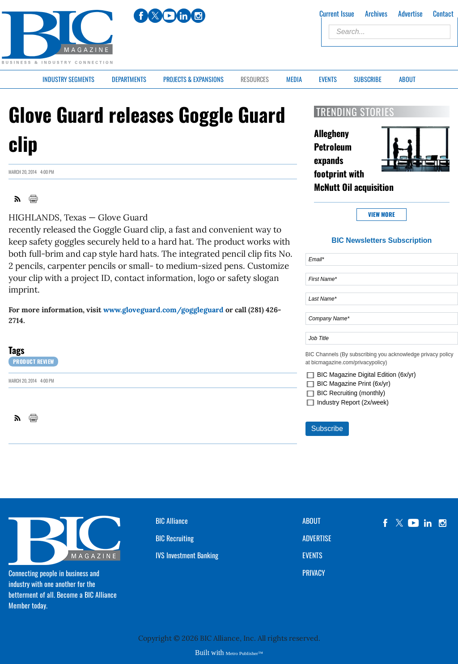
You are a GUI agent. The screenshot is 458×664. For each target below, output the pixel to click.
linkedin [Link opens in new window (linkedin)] (184, 16)
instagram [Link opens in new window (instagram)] (198, 16)
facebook (385, 523)
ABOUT (311, 520)
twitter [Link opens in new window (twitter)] (155, 16)
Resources (255, 79)
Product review (33, 361)
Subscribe (368, 79)
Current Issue (336, 13)
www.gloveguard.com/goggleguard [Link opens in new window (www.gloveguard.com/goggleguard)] (163, 309)
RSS (18, 199)
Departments (129, 79)
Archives (376, 13)
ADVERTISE (316, 538)
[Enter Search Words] (389, 32)
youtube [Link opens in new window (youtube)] (169, 16)
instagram (442, 523)
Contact (443, 13)
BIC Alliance (172, 520)
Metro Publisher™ (244, 653)
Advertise (410, 13)
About (407, 79)
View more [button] (381, 214)
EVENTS (312, 555)
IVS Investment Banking (187, 555)
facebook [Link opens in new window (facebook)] (141, 16)
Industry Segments (68, 79)
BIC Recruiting (175, 538)
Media (294, 79)
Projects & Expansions (193, 79)
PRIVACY (313, 572)
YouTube (414, 523)
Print (33, 199)
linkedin (428, 523)
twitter (399, 523)
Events (328, 79)
